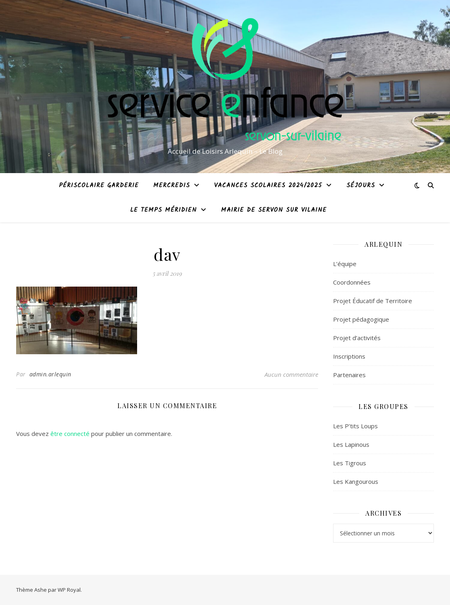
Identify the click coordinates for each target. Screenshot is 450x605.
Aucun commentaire (291, 374)
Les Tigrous (349, 463)
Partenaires (349, 375)
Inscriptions (349, 356)
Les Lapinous (351, 444)
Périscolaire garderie (99, 185)
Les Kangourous (355, 481)
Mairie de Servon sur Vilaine (274, 210)
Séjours (360, 185)
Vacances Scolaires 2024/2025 (268, 185)
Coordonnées (352, 282)
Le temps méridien (163, 210)
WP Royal (69, 589)
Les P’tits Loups (355, 426)
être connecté (70, 433)
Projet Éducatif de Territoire (372, 301)
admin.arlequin (50, 374)
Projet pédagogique (361, 319)
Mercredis (171, 185)
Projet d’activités (357, 338)
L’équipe (344, 264)
